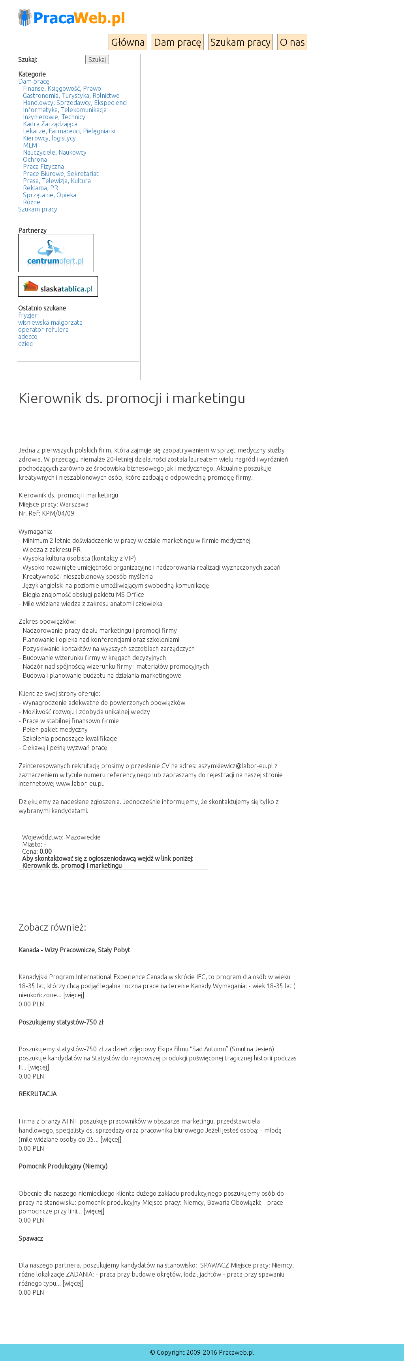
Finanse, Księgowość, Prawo (62, 88)
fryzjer (28, 315)
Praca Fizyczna (43, 166)
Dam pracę (177, 42)
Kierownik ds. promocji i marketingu (72, 865)
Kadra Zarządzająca (50, 123)
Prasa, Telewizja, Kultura (57, 180)
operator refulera (43, 329)
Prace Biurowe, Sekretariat (61, 173)
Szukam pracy (240, 42)
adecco (28, 336)
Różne (31, 202)
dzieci (26, 343)
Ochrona (35, 159)
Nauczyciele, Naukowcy (54, 152)
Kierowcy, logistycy (49, 138)
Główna (128, 42)
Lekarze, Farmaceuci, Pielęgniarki (69, 131)
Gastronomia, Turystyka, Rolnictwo (71, 95)
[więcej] (74, 994)
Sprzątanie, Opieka (49, 194)
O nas (292, 42)
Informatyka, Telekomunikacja (65, 109)
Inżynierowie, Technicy (54, 116)
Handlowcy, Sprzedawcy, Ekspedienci (75, 102)
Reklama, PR (40, 187)
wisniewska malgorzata (50, 322)
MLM (30, 145)
